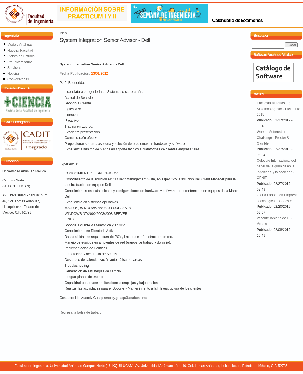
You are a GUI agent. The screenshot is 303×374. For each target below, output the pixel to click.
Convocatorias (18, 79)
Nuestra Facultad (20, 51)
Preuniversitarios (19, 62)
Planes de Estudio (21, 56)
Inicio (63, 33)
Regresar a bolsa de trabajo (80, 312)
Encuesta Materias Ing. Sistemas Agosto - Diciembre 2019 (278, 109)
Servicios (14, 68)
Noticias (13, 73)
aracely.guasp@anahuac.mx (125, 298)
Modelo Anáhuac (19, 45)
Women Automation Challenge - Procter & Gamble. (273, 137)
